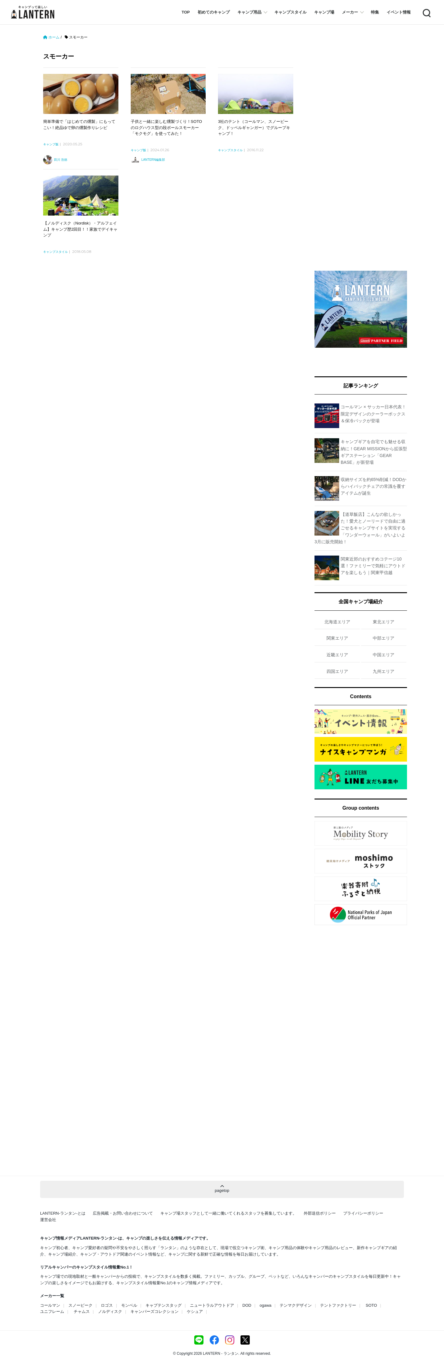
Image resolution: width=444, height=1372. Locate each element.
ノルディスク (110, 1311)
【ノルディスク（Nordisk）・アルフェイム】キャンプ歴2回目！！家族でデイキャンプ (80, 229)
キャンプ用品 (249, 12)
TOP (186, 12)
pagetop (222, 1188)
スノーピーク (80, 1305)
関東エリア (337, 638)
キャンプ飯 (51, 144)
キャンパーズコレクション (154, 1311)
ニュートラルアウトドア (212, 1305)
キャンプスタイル (290, 12)
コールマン (50, 1305)
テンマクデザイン (296, 1305)
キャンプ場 (324, 12)
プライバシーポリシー (363, 1213)
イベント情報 (399, 12)
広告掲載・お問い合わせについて (123, 1213)
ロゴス (107, 1305)
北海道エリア (337, 621)
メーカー (350, 12)
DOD (246, 1305)
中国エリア (383, 654)
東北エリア (383, 621)
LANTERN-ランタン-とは (62, 1213)
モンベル (129, 1305)
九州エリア (383, 671)
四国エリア (337, 671)
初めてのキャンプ (214, 12)
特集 (375, 12)
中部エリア (383, 638)
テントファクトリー (338, 1305)
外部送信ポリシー (320, 1213)
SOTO (371, 1305)
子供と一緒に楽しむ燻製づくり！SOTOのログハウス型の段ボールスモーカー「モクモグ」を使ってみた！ (166, 127)
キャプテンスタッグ (164, 1305)
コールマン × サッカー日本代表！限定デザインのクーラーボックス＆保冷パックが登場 (373, 413)
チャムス (82, 1311)
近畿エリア (337, 654)
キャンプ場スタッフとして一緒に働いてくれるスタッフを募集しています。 (228, 1213)
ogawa (265, 1305)
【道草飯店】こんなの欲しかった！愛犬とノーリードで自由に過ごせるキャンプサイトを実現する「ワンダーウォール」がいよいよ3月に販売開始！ (359, 528)
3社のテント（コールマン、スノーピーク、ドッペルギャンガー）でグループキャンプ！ (254, 127)
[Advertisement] (171, 335)
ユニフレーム (52, 1311)
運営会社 (48, 1219)
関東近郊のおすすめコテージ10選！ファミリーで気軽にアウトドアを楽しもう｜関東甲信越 (373, 565)
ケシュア (195, 1311)
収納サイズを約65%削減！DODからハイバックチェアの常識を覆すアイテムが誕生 (373, 486)
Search (426, 12)
